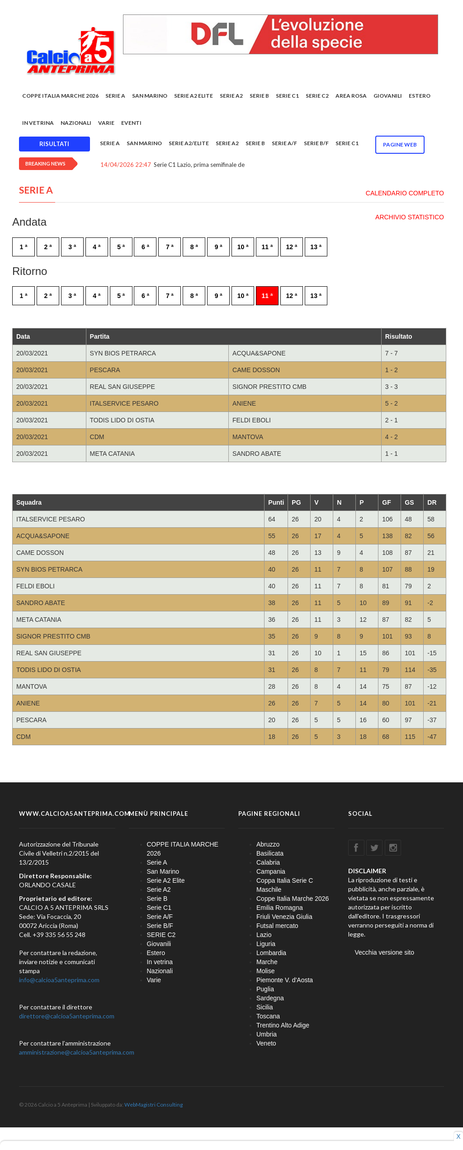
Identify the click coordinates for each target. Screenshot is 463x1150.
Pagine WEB (400, 144)
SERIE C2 (317, 95)
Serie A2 (231, 95)
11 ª (267, 247)
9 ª (218, 247)
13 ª (315, 247)
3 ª (72, 247)
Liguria (265, 943)
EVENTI (131, 122)
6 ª (145, 247)
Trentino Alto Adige (282, 1025)
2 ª (48, 247)
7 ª (170, 247)
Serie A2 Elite (193, 95)
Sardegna (270, 998)
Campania (270, 871)
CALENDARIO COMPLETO (405, 193)
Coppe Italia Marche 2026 (292, 898)
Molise (265, 971)
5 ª (121, 247)
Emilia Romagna (279, 907)
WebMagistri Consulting (153, 1104)
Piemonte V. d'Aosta (284, 980)
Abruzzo (267, 844)
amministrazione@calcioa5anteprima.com (76, 1052)
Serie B (259, 95)
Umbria (266, 1034)
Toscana (268, 1016)
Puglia (265, 989)
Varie (106, 122)
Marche (267, 961)
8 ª (194, 247)
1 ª (24, 247)
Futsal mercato (277, 925)
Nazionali (76, 122)
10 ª (243, 247)
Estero (419, 95)
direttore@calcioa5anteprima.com (66, 1016)
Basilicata (269, 853)
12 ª (291, 247)
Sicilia (264, 1007)
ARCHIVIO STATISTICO (409, 217)
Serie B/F (316, 143)
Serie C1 (287, 95)
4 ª (96, 247)
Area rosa (351, 95)
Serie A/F (284, 143)
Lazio (263, 934)
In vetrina (38, 122)
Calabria (268, 862)
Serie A (115, 95)
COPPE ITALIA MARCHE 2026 (60, 95)
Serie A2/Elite (189, 143)
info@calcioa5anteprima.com (59, 980)
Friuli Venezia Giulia (284, 916)
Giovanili (387, 95)
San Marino (149, 95)
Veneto (266, 1043)
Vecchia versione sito (385, 952)
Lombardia (271, 952)
